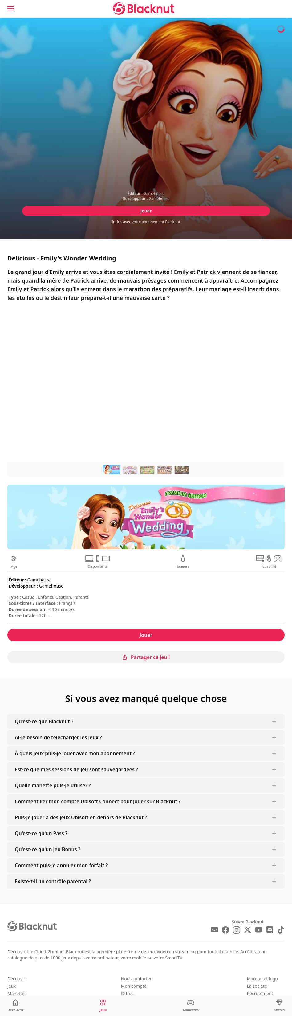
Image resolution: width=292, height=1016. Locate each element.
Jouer (146, 211)
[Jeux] (103, 1006)
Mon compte (134, 986)
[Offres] (279, 1006)
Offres (127, 993)
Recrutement (260, 993)
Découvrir (17, 979)
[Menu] (10, 8)
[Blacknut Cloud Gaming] (143, 8)
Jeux (11, 986)
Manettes (16, 993)
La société (257, 986)
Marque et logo (262, 979)
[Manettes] (190, 1006)
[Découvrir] (15, 1006)
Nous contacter (136, 979)
